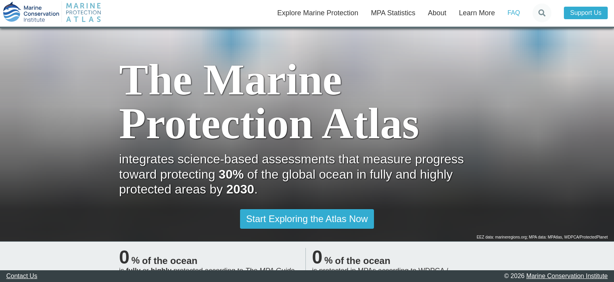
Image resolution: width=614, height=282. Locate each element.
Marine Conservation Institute (567, 276)
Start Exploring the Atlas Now (307, 218)
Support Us (585, 12)
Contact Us (21, 276)
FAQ (513, 12)
